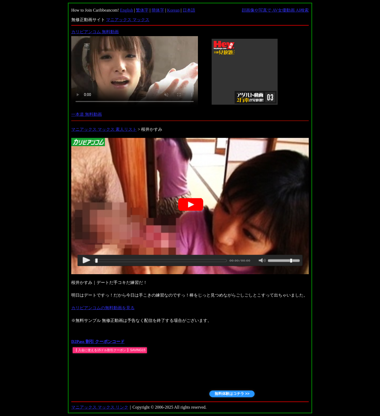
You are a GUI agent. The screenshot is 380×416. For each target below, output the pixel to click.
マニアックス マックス (127, 19)
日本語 (189, 10)
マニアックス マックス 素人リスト (104, 129)
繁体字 (142, 10)
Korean (173, 10)
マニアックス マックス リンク (99, 407)
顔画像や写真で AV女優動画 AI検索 (275, 10)
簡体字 (157, 10)
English (126, 10)
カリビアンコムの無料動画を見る (103, 308)
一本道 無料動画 (86, 114)
